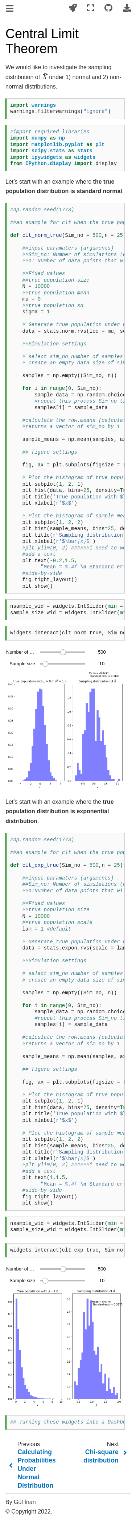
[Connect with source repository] (108, 8)
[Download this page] (127, 8)
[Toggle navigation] (10, 8)
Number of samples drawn (20, 652)
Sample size (22, 663)
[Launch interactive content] (72, 8)
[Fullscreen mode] (91, 8)
